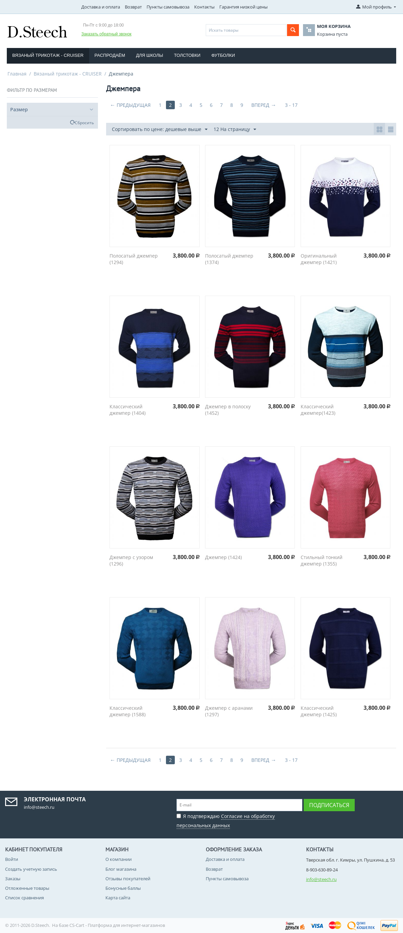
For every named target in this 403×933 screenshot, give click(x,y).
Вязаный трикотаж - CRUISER (48, 55)
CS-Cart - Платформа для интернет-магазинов (117, 925)
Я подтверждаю (226, 820)
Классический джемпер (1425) (319, 711)
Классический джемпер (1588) (128, 711)
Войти (11, 859)
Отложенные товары (27, 888)
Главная (17, 73)
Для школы (149, 55)
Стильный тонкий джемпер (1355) (321, 560)
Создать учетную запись (31, 869)
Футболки (223, 55)
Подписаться (329, 805)
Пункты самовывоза (168, 7)
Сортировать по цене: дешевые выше (159, 129)
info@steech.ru (321, 879)
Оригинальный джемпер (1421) (319, 258)
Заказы (12, 878)
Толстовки (187, 55)
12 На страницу (235, 129)
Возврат (133, 7)
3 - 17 (291, 105)
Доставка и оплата (100, 7)
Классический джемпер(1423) (318, 409)
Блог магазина (120, 869)
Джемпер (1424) (223, 557)
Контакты (204, 7)
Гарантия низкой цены (243, 7)
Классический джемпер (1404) (128, 409)
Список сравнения (24, 898)
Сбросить (84, 122)
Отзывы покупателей (127, 878)
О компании (118, 859)
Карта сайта (117, 898)
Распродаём (110, 55)
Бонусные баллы (123, 888)
